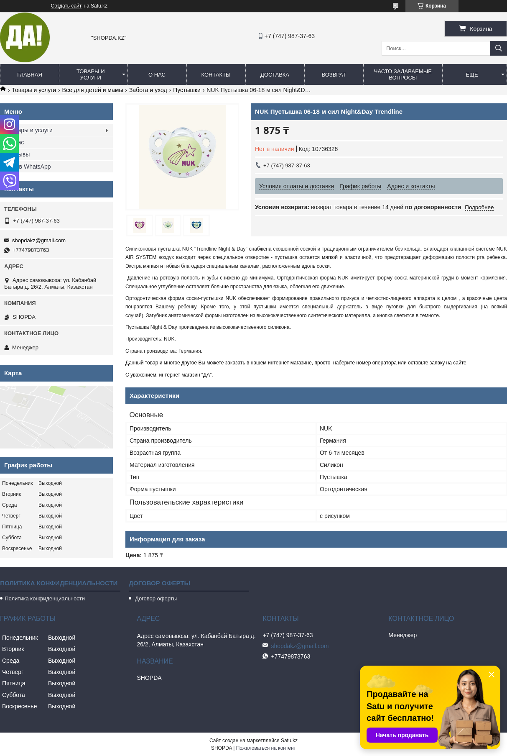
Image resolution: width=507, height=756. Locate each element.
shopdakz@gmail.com (39, 240)
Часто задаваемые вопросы (403, 74)
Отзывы (19, 154)
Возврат (333, 75)
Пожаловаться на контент (266, 748)
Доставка (274, 75)
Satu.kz (289, 740)
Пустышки (187, 90)
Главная (29, 75)
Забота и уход (148, 90)
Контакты (215, 75)
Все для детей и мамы (92, 90)
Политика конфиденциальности (45, 598)
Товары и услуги (90, 74)
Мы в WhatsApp (29, 166)
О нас (157, 75)
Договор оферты (155, 598)
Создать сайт (66, 6)
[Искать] (498, 48)
